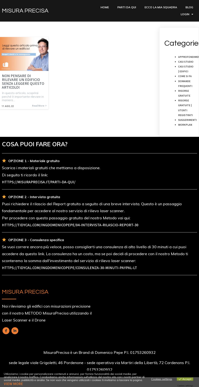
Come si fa (185, 76)
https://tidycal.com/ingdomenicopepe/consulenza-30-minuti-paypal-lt (69, 267)
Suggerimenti (187, 120)
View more (13, 383)
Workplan (185, 124)
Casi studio (185, 61)
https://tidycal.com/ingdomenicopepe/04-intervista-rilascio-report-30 (70, 224)
